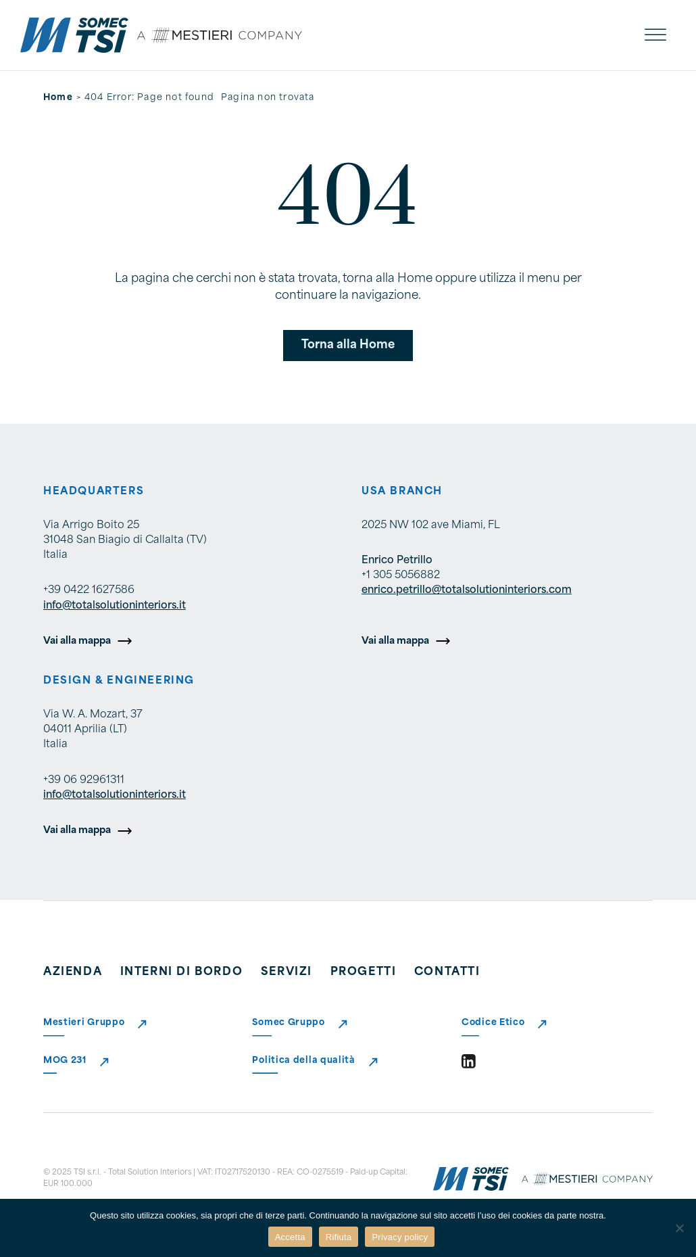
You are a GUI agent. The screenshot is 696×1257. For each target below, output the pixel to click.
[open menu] (655, 35)
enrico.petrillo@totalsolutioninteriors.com (467, 591)
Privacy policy (400, 1237)
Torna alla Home (348, 345)
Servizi (286, 972)
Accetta (290, 1237)
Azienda (72, 972)
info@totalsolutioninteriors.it (114, 606)
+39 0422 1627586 (88, 591)
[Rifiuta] (679, 1228)
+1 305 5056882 (401, 576)
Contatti (447, 972)
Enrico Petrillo (397, 561)
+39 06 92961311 (83, 781)
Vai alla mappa (77, 641)
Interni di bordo (181, 972)
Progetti (363, 972)
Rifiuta (339, 1237)
